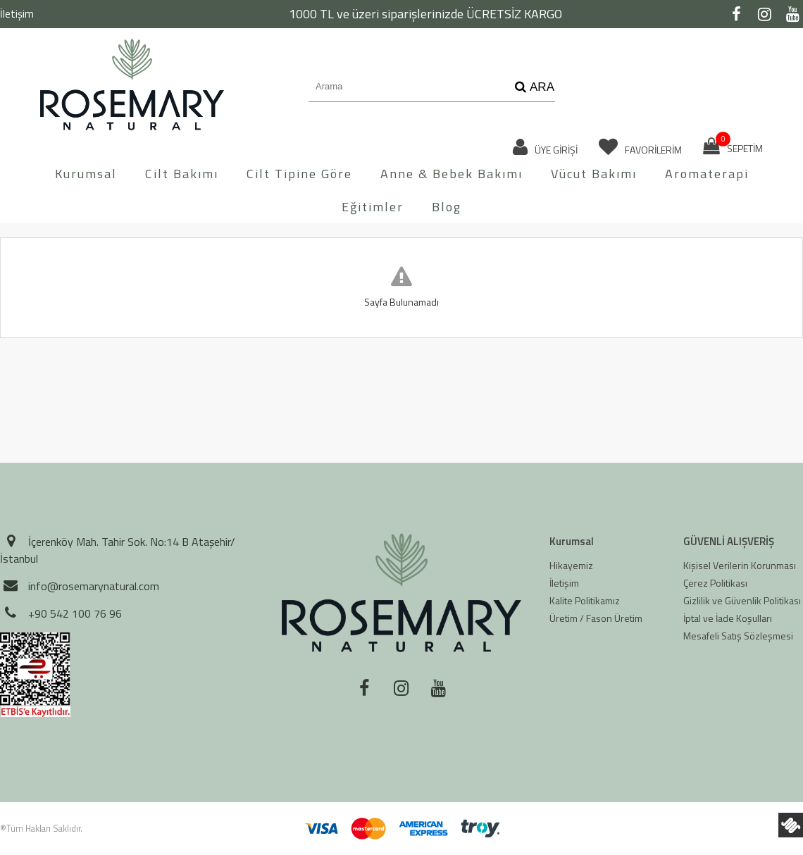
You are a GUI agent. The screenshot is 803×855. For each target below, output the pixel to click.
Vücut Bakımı (594, 173)
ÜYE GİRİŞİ (545, 147)
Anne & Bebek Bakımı (451, 173)
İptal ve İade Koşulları (727, 618)
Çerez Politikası (715, 582)
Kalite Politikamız (584, 600)
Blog (446, 206)
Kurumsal (86, 173)
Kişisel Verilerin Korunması (739, 565)
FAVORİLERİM (640, 147)
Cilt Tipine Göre (299, 173)
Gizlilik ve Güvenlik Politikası (742, 600)
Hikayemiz (571, 565)
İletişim (17, 14)
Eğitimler (373, 206)
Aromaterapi (707, 173)
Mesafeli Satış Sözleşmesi (738, 635)
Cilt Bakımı (181, 173)
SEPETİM (733, 146)
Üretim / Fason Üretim (595, 618)
